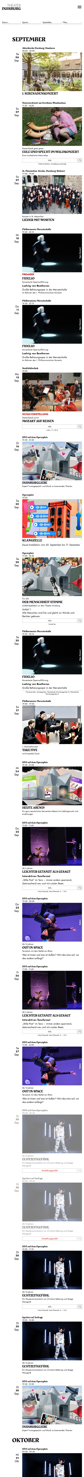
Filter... (66, 22)
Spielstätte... (48, 22)
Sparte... (25, 22)
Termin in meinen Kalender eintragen (80, 160)
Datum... (6, 22)
